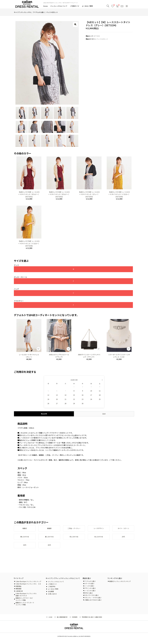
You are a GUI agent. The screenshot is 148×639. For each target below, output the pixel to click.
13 (57, 396)
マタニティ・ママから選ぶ (92, 598)
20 (57, 400)
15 (74, 396)
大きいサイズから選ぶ (91, 595)
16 (82, 396)
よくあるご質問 (87, 6)
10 (91, 392)
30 (82, 405)
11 (100, 392)
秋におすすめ (74, 538)
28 (65, 405)
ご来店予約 (51, 586)
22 (74, 400)
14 (65, 396)
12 (48, 396)
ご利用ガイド (74, 6)
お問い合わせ (52, 594)
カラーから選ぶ (89, 583)
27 (57, 405)
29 (74, 405)
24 (91, 400)
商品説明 (44, 415)
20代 (123, 538)
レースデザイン (98, 530)
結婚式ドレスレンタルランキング (120, 581)
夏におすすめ (49, 538)
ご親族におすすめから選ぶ (92, 600)
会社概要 (51, 591)
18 (100, 396)
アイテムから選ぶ (38, 12)
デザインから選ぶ (90, 588)
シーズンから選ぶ (90, 591)
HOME (50, 617)
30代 (24, 547)
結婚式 (24, 530)
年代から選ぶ (88, 593)
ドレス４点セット (52, 12)
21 (65, 400)
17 (91, 396)
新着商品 (18, 586)
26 (48, 405)
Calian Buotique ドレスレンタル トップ (28, 581)
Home (45, 6)
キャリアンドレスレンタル (22, 12)
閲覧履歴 (18, 589)
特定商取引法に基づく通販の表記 (92, 617)
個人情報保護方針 (62, 617)
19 (48, 400)
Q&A (104, 415)
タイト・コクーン (123, 530)
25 (100, 400)
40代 (49, 547)
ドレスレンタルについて (58, 6)
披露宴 (49, 530)
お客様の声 (19, 591)
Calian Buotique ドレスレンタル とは (28, 584)
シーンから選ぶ (89, 586)
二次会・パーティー (74, 530)
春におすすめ (25, 538)
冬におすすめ (99, 538)
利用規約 (74, 617)
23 (82, 400)
